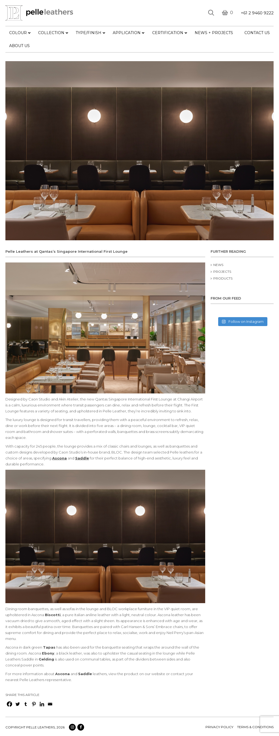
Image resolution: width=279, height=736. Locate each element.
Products (222, 278)
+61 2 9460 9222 (257, 12)
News (218, 265)
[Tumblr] (25, 704)
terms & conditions (255, 727)
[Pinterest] (33, 704)
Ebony (48, 653)
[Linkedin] (41, 704)
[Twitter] (17, 704)
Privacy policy (219, 727)
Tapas (49, 647)
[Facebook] (9, 704)
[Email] (50, 704)
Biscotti (53, 615)
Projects (222, 272)
